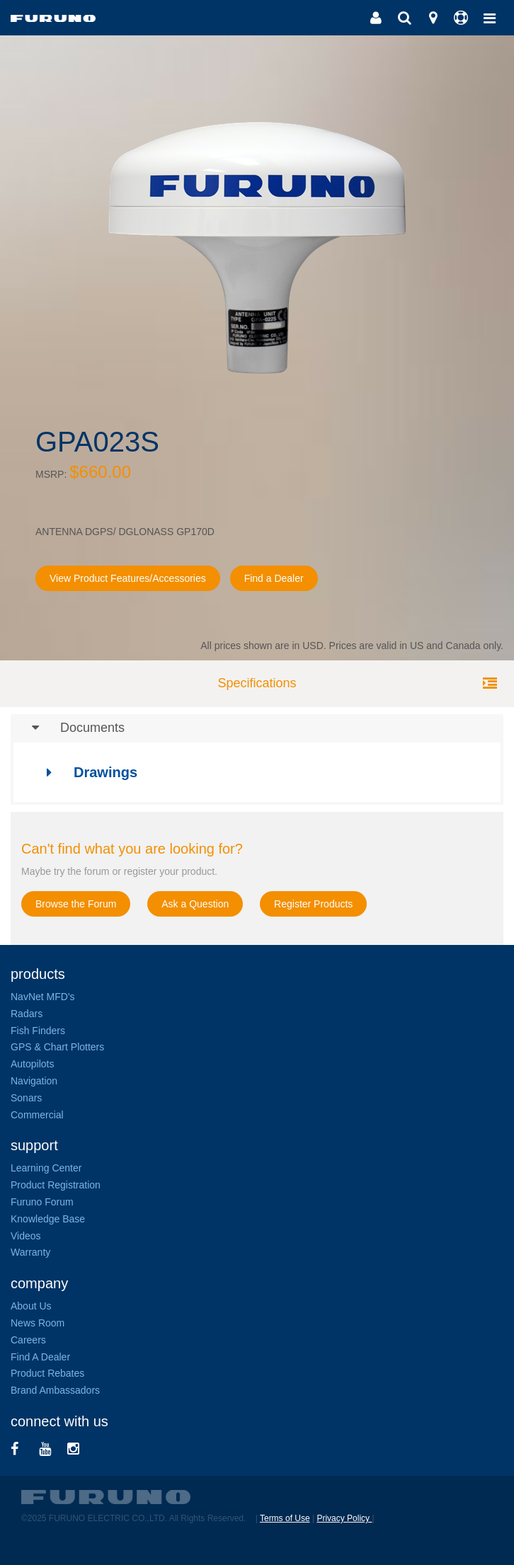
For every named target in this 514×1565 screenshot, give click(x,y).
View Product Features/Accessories (128, 578)
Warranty (30, 1252)
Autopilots (32, 1064)
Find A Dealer (40, 1357)
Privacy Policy (344, 1518)
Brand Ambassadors (55, 1390)
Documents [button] (68, 728)
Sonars (26, 1097)
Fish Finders (38, 1030)
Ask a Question (195, 904)
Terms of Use (285, 1518)
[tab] (257, 728)
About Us (31, 1306)
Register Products (313, 904)
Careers (28, 1340)
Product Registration (56, 1185)
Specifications (256, 683)
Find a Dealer (274, 578)
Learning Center (46, 1168)
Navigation (34, 1081)
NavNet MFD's (43, 996)
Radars (26, 1013)
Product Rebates (47, 1373)
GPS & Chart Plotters (57, 1047)
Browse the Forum (75, 904)
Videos (26, 1236)
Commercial (37, 1114)
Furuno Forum (42, 1202)
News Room (37, 1323)
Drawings (85, 772)
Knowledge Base (48, 1219)
